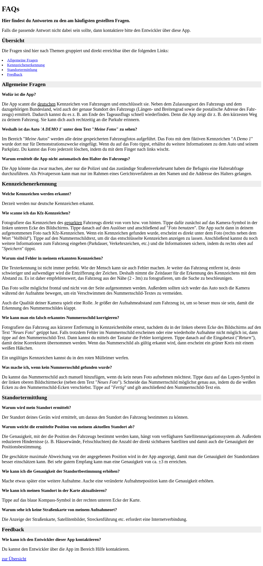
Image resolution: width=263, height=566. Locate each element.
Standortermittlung (22, 69)
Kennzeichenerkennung (26, 65)
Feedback (14, 74)
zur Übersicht (14, 558)
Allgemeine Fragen (22, 60)
